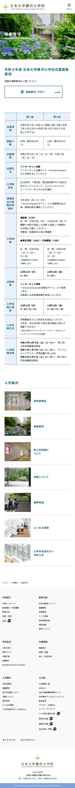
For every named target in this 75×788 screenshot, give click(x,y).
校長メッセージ (8, 603)
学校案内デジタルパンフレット (52, 697)
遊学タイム (7, 652)
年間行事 (6, 656)
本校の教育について (47, 603)
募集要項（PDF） (36, 91)
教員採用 (42, 701)
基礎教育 (42, 608)
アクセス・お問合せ (47, 705)
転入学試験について (10, 692)
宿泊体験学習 (44, 620)
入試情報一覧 (44, 684)
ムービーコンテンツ (47, 709)
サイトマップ (8, 740)
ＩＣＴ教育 (43, 616)
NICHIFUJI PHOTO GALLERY (13, 665)
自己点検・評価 (45, 729)
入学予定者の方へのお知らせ (14, 709)
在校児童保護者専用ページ (50, 692)
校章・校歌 (7, 616)
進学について (44, 629)
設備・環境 (43, 652)
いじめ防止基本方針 (47, 713)
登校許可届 (43, 718)
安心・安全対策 (45, 656)
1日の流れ (6, 648)
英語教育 (42, 612)
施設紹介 (42, 648)
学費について (7, 697)
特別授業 (42, 625)
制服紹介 (6, 661)
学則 (4, 620)
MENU (69, 7)
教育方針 (6, 612)
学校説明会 (7, 684)
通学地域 (6, 701)
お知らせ (42, 688)
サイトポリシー (28, 740)
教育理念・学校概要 (10, 608)
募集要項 (6, 688)
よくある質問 (7, 705)
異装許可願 (43, 723)
